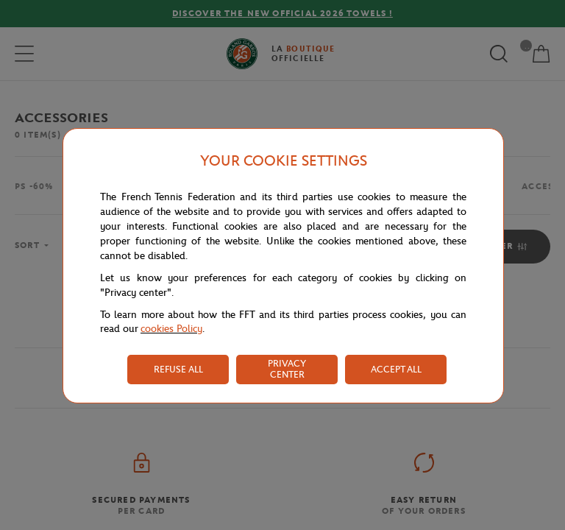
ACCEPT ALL (396, 369)
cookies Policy (171, 328)
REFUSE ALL (178, 369)
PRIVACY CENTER (287, 369)
